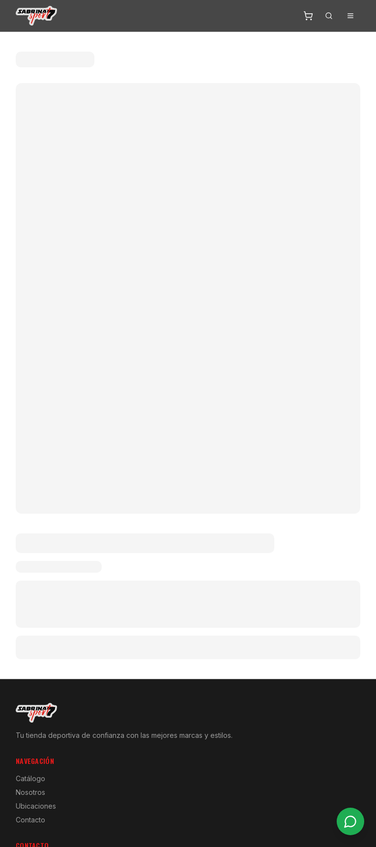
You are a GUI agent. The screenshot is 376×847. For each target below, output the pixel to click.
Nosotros (30, 792)
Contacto (30, 820)
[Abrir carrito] (308, 16)
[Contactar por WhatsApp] (350, 821)
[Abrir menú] (350, 16)
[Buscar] (329, 16)
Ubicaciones (36, 806)
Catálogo (30, 778)
